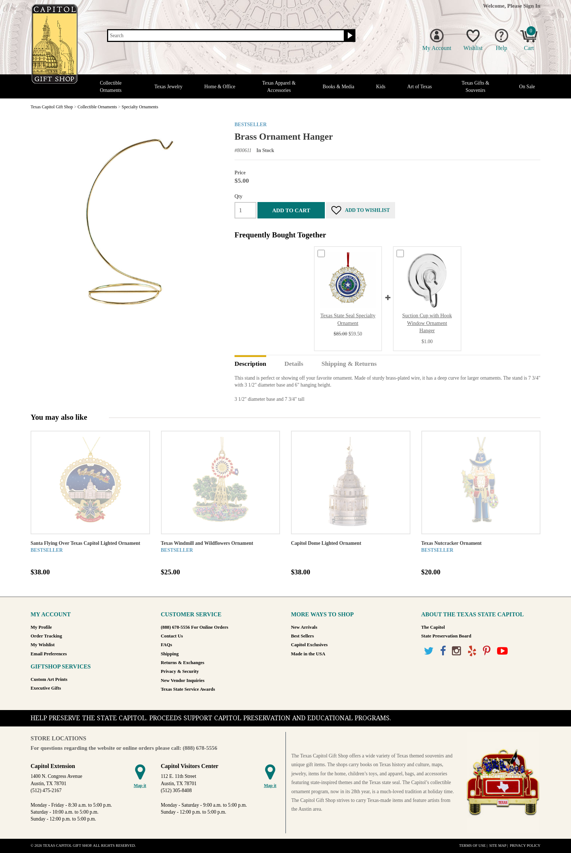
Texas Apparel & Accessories (279, 86)
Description (250, 364)
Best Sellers (302, 636)
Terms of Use (472, 846)
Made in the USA (308, 653)
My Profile (41, 627)
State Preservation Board (446, 636)
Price (240, 172)
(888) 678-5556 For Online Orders (194, 627)
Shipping (170, 653)
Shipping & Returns (349, 364)
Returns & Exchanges (182, 662)
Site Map (497, 846)
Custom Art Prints (49, 679)
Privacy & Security (180, 671)
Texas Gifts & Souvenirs (475, 86)
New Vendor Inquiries (183, 680)
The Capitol (433, 627)
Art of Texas (419, 86)
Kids (381, 86)
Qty (239, 196)
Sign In (531, 6)
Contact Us (172, 636)
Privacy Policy (525, 846)
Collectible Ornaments (111, 86)
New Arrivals (304, 627)
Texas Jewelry (168, 86)
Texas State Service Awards (188, 689)
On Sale (527, 86)
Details (293, 364)
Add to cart (291, 210)
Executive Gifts (46, 688)
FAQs (166, 644)
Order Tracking (46, 636)
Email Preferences (49, 653)
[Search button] (349, 35)
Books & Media (338, 86)
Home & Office (219, 86)
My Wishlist (43, 644)
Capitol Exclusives (309, 644)
